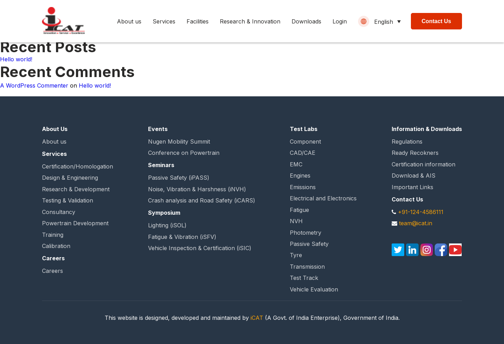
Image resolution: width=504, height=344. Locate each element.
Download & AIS (413, 175)
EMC (296, 164)
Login (339, 21)
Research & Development (76, 189)
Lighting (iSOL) (167, 225)
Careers (52, 270)
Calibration (56, 245)
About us (129, 21)
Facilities (198, 21)
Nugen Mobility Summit (179, 141)
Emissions (303, 187)
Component (305, 141)
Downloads (306, 21)
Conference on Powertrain (183, 152)
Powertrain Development (75, 223)
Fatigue (299, 209)
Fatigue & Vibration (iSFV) (182, 236)
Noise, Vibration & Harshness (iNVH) (197, 189)
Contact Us (436, 21)
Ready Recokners (415, 152)
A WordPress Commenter (34, 85)
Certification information (423, 164)
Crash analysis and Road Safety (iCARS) (201, 200)
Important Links (412, 187)
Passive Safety (309, 243)
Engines (300, 175)
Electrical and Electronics (323, 198)
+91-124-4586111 (420, 211)
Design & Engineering (70, 177)
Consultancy (58, 211)
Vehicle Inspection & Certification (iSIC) (199, 248)
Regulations (407, 141)
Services (164, 21)
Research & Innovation (250, 21)
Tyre (296, 255)
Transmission (307, 266)
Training (52, 234)
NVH (296, 221)
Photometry (305, 232)
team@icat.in (415, 223)
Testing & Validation (67, 200)
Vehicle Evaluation (314, 289)
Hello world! (16, 59)
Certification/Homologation (77, 166)
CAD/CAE (302, 152)
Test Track (304, 277)
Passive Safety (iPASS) (178, 177)
